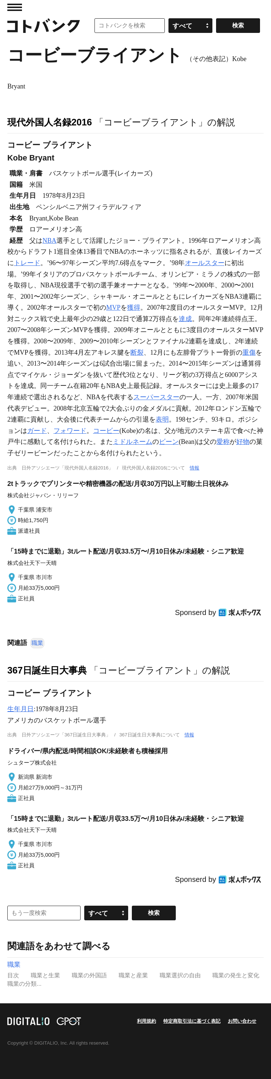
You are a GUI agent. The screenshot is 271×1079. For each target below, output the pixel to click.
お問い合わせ (242, 1021)
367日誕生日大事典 (47, 670)
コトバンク (43, 25)
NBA (49, 240)
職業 (37, 643)
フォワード (69, 430)
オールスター (204, 263)
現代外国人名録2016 (49, 122)
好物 (242, 441)
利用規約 (146, 1021)
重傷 (249, 352)
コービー (106, 430)
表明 (162, 419)
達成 (185, 318)
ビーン (169, 441)
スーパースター (156, 397)
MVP (113, 307)
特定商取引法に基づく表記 (191, 1021)
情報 (194, 468)
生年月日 (20, 709)
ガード (37, 430)
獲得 (133, 307)
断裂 (137, 352)
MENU (14, 7)
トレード (27, 263)
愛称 (223, 441)
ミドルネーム (132, 441)
